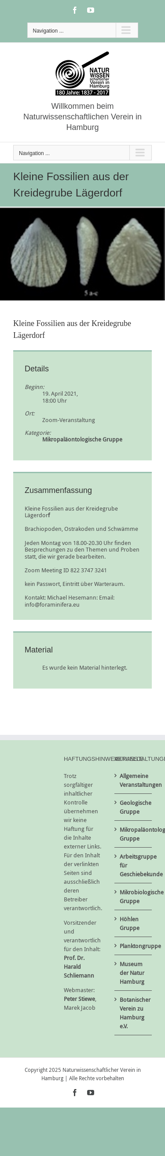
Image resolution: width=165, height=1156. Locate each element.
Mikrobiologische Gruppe (133, 896)
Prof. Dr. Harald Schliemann (79, 966)
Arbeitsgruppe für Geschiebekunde (133, 865)
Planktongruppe (133, 946)
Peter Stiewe (79, 999)
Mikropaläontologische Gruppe (82, 439)
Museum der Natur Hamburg (132, 973)
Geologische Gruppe (133, 807)
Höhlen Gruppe (129, 923)
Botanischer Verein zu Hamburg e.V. (133, 1013)
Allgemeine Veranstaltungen (133, 780)
